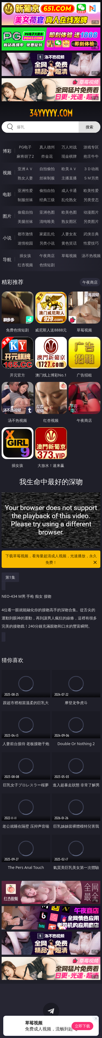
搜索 (89, 126)
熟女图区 (69, 221)
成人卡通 (69, 190)
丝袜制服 (47, 178)
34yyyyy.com (51, 113)
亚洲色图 (47, 212)
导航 (7, 259)
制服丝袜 (25, 199)
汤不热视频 (91, 255)
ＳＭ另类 (91, 178)
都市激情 (25, 233)
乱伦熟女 (69, 199)
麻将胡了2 (25, 156)
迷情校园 (25, 243)
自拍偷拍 (47, 168)
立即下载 (82, 1025)
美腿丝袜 (25, 221)
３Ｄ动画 (91, 168)
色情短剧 (47, 264)
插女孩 (25, 255)
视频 (7, 173)
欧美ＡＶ (69, 168)
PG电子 (25, 147)
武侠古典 (91, 233)
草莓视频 (69, 255)
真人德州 (47, 147)
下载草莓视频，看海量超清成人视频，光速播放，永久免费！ (51, 559)
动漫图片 (91, 212)
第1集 (10, 577)
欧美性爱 (91, 190)
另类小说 (47, 243)
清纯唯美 (47, 221)
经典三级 (47, 199)
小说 (7, 238)
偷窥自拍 (25, 212)
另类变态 (91, 199)
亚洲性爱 (25, 190)
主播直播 (69, 178)
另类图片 (91, 221)
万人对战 (69, 147)
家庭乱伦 (47, 233)
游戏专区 (91, 147)
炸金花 (47, 156)
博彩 (7, 151)
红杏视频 (25, 264)
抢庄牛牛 (91, 156)
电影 (7, 194)
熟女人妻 (25, 178)
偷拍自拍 (47, 190)
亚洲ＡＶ (25, 168)
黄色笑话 (69, 243)
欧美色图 (69, 212)
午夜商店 (47, 255)
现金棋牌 (69, 156)
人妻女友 (69, 233)
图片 (7, 216)
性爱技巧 (91, 243)
